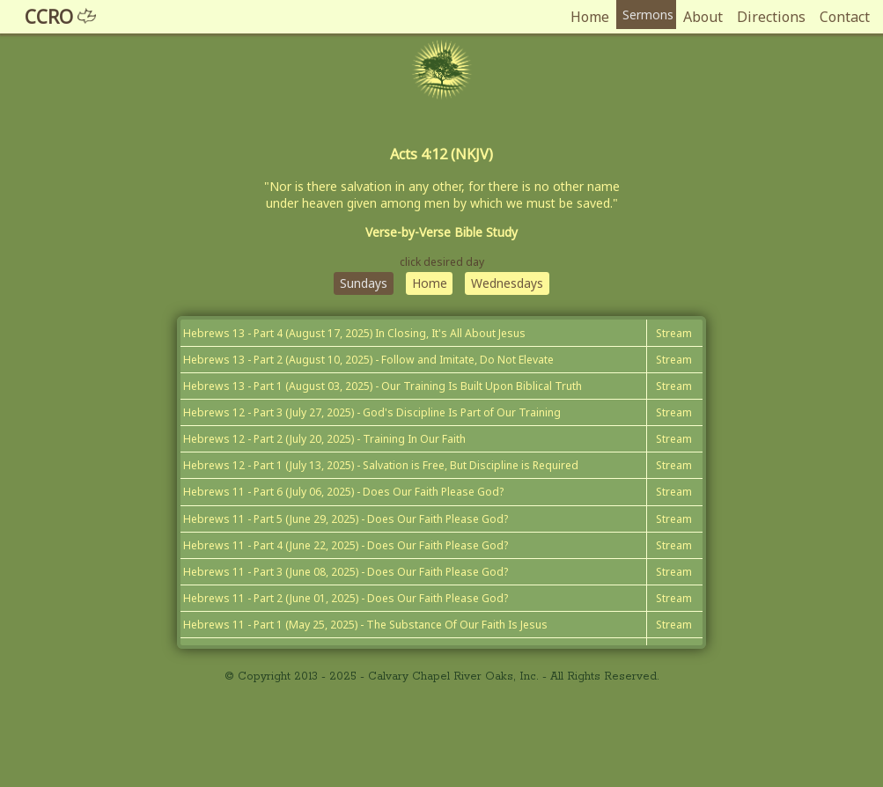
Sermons (643, 16)
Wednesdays (516, 326)
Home (580, 16)
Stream (668, 383)
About (702, 16)
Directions (770, 16)
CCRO (69, 17)
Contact (844, 16)
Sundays (352, 326)
